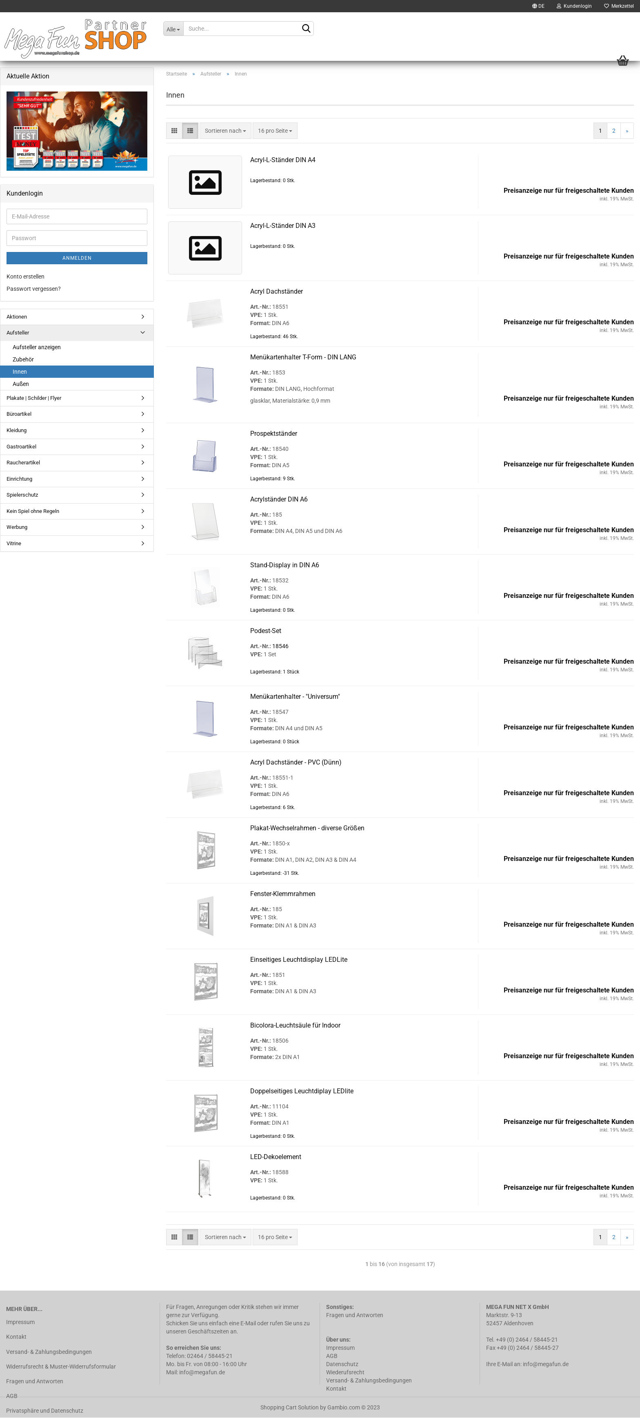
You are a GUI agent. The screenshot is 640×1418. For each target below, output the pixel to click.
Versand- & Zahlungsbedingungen (49, 1352)
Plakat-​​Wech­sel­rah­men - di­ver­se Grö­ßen (307, 828)
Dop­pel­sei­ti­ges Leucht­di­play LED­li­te (301, 1091)
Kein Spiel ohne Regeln (33, 511)
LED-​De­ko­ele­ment (275, 1157)
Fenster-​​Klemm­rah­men (283, 894)
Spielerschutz (22, 495)
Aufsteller (18, 333)
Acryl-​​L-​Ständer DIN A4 (283, 160)
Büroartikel (19, 414)
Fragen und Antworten (34, 1381)
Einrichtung (19, 479)
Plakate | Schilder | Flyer (34, 398)
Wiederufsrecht (345, 1372)
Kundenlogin (574, 6)
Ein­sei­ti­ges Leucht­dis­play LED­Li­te (298, 959)
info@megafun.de (546, 1364)
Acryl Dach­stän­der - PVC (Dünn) (296, 762)
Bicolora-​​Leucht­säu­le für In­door (295, 1025)
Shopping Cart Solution (289, 1407)
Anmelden (77, 258)
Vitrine (14, 543)
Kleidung (17, 430)
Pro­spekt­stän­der (273, 433)
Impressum (20, 1322)
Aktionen (17, 317)
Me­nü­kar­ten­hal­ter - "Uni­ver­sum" (295, 696)
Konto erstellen (25, 276)
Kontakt (16, 1336)
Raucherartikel (23, 462)
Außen (21, 384)
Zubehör (23, 359)
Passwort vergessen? (34, 288)
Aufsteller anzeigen (37, 347)
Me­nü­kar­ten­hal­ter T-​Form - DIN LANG (303, 357)
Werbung (17, 527)
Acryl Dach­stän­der (276, 291)
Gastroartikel (21, 447)
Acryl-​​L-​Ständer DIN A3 (283, 226)
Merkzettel (619, 6)
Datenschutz (343, 1364)
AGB (12, 1396)
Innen (20, 371)
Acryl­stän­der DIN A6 (279, 499)
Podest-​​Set (265, 631)
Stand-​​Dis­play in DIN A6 (284, 565)
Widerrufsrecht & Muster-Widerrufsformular (61, 1366)
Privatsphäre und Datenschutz (44, 1410)
